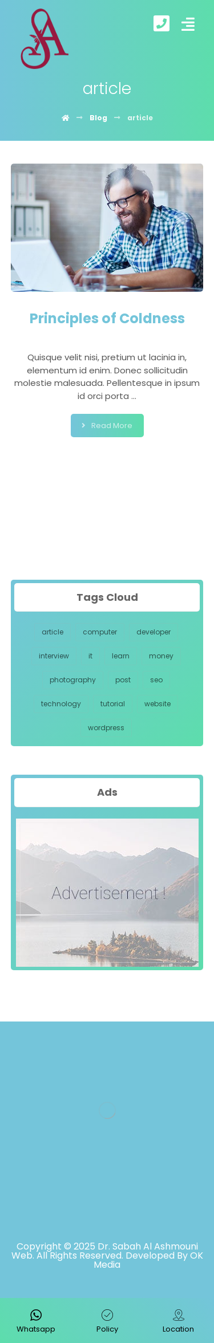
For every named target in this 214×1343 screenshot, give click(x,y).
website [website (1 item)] (157, 704)
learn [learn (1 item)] (121, 656)
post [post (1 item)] (123, 680)
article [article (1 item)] (52, 632)
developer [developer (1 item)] (153, 632)
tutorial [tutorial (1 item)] (112, 704)
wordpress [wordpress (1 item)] (106, 727)
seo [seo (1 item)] (156, 680)
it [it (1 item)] (90, 656)
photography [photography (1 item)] (73, 680)
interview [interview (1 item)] (54, 656)
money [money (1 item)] (161, 656)
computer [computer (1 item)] (100, 632)
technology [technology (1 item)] (61, 704)
